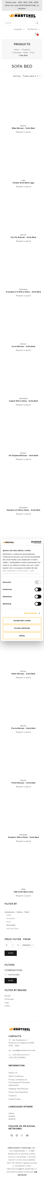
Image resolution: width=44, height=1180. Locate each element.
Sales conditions (16, 1076)
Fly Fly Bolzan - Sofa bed (23, 237)
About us (13, 1072)
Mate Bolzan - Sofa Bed (23, 673)
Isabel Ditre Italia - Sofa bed (23, 401)
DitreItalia (23, 289)
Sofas (8, 915)
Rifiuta (22, 636)
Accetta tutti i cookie (22, 621)
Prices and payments (18, 1092)
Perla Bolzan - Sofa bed (23, 728)
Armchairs (10, 918)
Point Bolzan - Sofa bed (23, 783)
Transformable (14, 975)
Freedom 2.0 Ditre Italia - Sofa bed (23, 292)
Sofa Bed (10, 925)
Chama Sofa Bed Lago (23, 182)
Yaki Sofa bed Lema (23, 892)
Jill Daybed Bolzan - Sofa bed (23, 455)
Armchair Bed (12, 928)
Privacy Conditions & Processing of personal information (19, 1082)
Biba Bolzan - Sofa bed (23, 128)
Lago (23, 180)
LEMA (23, 889)
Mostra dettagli (30, 613)
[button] (22, 5)
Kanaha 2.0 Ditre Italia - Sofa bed (23, 510)
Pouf (8, 922)
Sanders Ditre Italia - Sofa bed (23, 837)
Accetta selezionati (22, 628)
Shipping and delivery (19, 1088)
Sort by (27, 76)
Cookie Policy (15, 1099)
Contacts (13, 1095)
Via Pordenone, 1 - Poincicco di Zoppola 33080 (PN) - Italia (21, 1043)
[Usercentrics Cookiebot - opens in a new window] (31, 542)
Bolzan (23, 126)
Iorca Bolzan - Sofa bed (23, 346)
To (18, 945)
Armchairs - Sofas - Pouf (18, 912)
